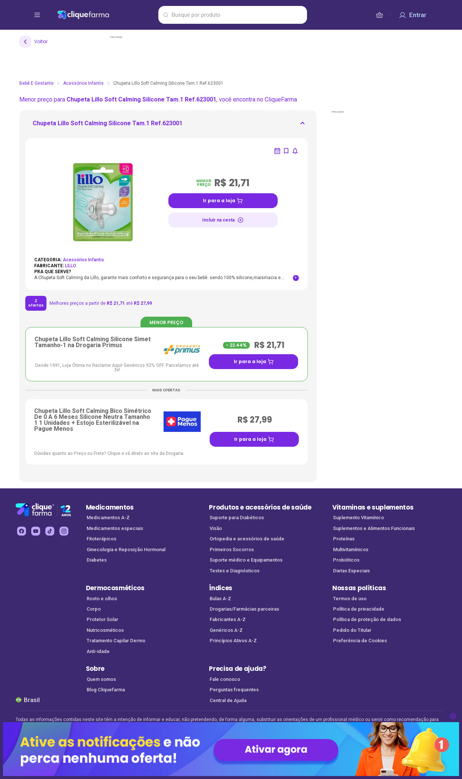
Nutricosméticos (105, 630)
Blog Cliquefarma (106, 689)
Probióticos (346, 560)
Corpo (94, 609)
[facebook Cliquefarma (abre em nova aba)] (22, 531)
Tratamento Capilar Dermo (116, 640)
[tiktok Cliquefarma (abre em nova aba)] (50, 531)
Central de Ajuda (228, 700)
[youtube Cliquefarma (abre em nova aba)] (36, 531)
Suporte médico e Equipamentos (246, 560)
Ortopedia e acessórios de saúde (247, 539)
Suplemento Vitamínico (358, 517)
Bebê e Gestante (36, 83)
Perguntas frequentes (234, 689)
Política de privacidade (358, 609)
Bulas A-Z (220, 598)
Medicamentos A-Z (108, 517)
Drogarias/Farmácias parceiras (244, 609)
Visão (216, 528)
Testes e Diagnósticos (234, 570)
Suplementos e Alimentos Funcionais (374, 528)
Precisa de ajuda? (237, 669)
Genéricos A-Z (226, 630)
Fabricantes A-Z (228, 619)
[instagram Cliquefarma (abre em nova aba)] (64, 531)
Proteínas (344, 539)
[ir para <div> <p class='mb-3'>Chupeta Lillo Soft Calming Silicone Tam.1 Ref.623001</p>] (107, 125)
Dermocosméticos (115, 588)
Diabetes (97, 560)
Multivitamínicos (350, 549)
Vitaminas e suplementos (373, 507)
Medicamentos (110, 507)
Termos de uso (349, 598)
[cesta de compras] (379, 14)
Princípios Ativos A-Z (233, 640)
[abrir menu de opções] (37, 14)
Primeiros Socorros (232, 549)
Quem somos (101, 679)
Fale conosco (225, 679)
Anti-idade (98, 651)
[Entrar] (412, 15)
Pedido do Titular (352, 630)
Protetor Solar (102, 619)
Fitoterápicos (101, 539)
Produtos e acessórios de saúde (260, 507)
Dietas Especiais (351, 570)
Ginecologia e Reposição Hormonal (126, 549)
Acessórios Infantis (83, 83)
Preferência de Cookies (360, 640)
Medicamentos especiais (115, 528)
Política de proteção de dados (367, 619)
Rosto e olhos (102, 598)
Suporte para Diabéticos (237, 517)
